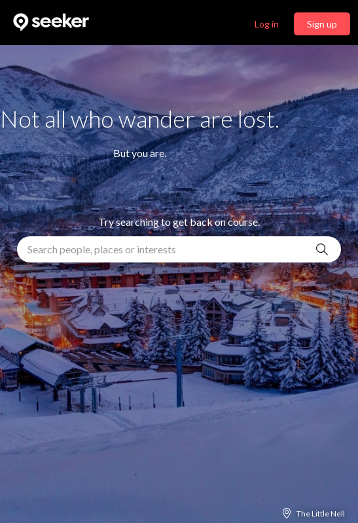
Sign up (322, 23)
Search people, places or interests (101, 249)
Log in (267, 23)
